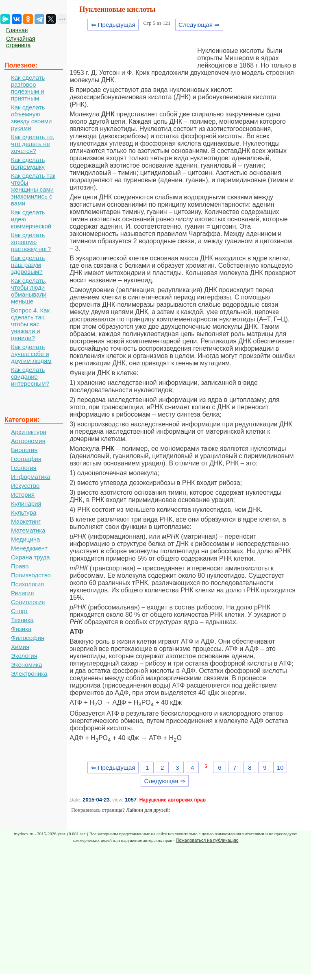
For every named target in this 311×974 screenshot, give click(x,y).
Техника (22, 619)
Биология (24, 449)
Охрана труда (30, 557)
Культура (23, 512)
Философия (27, 637)
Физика (21, 628)
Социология (28, 601)
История (23, 494)
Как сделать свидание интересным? (30, 376)
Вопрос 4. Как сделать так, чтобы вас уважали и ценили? (30, 324)
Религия (22, 593)
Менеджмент (29, 548)
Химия (20, 646)
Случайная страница (20, 41)
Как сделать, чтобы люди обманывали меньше (29, 291)
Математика (28, 530)
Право (20, 566)
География (26, 458)
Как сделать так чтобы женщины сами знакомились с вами (33, 189)
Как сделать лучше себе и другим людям (31, 353)
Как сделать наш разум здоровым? (28, 264)
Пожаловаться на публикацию (207, 840)
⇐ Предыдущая (113, 24)
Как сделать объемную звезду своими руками (31, 117)
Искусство (25, 485)
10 (280, 767)
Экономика (26, 664)
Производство (31, 575)
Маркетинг (26, 521)
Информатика (30, 476)
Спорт (19, 610)
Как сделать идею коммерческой (31, 219)
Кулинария (26, 503)
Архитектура (28, 431)
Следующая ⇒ (199, 24)
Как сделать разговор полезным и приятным (28, 88)
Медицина (25, 539)
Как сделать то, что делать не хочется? (32, 143)
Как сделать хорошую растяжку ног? (31, 241)
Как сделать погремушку (28, 163)
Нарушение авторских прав (172, 800)
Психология (27, 584)
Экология (24, 655)
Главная (17, 30)
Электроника (29, 673)
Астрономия (28, 440)
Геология (24, 467)
